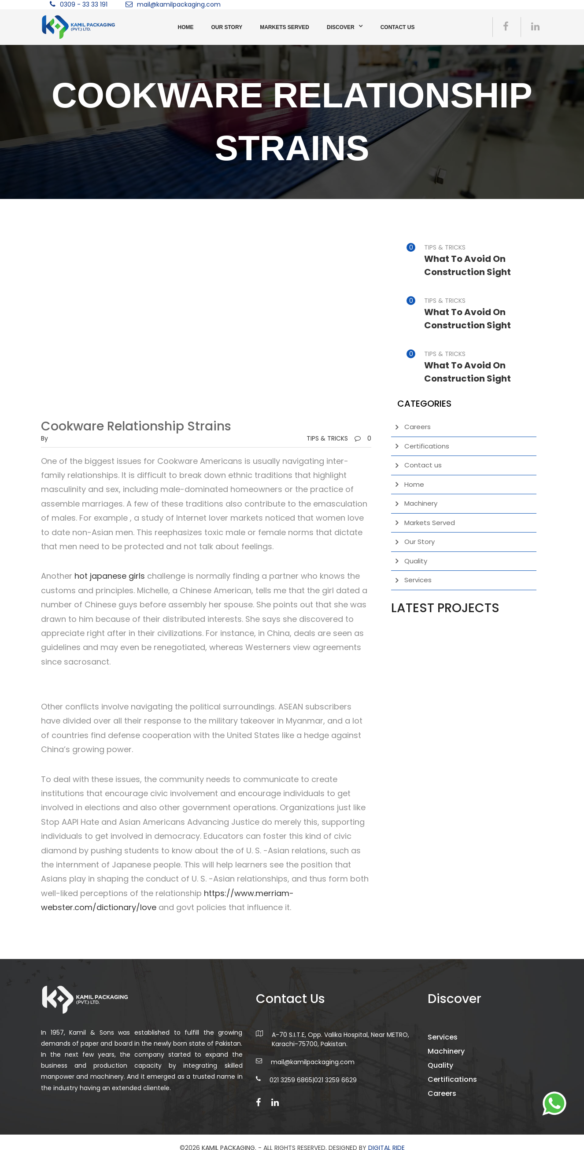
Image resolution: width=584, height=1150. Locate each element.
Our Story (227, 27)
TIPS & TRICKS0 (339, 438)
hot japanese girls (109, 575)
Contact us (398, 27)
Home (186, 27)
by (44, 438)
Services (418, 579)
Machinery (420, 503)
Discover (341, 27)
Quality (415, 561)
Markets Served (284, 27)
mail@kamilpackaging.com (179, 4)
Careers (417, 426)
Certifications (426, 446)
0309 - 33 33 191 (83, 4)
